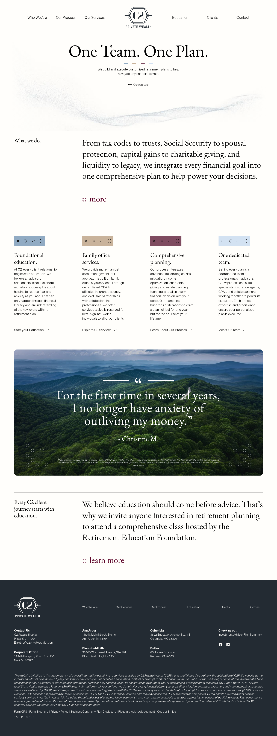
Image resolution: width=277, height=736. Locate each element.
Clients (212, 17)
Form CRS (20, 711)
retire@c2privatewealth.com (35, 642)
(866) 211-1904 (26, 638)
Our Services (95, 17)
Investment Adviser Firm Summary (241, 634)
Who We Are (37, 17)
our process (159, 607)
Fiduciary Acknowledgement (136, 711)
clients (225, 607)
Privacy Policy (60, 711)
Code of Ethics (166, 711)
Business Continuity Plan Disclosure (93, 711)
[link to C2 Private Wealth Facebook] (221, 644)
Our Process (66, 17)
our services (124, 607)
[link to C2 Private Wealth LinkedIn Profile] (228, 644)
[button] (180, 17)
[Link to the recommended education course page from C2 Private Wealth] (103, 560)
